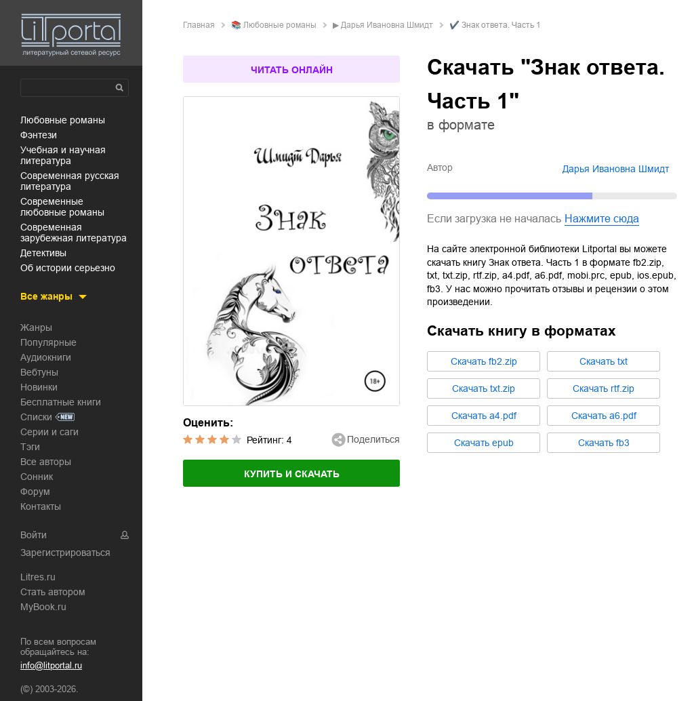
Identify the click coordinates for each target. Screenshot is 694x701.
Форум (35, 491)
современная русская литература (69, 181)
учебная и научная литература (63, 155)
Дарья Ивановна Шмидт (387, 25)
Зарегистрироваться (65, 552)
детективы (43, 252)
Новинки (39, 387)
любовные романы (62, 120)
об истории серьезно (67, 267)
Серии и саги (49, 431)
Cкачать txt (603, 361)
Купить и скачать (292, 473)
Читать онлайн (292, 69)
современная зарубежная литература (73, 232)
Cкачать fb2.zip (484, 361)
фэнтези (38, 134)
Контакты (40, 506)
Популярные (48, 342)
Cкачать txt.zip (483, 388)
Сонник (36, 476)
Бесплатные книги (60, 402)
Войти (33, 534)
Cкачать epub (484, 442)
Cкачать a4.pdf (483, 415)
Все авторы (45, 461)
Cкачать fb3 (604, 442)
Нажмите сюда (602, 218)
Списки (36, 417)
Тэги (30, 446)
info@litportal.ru (51, 665)
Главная (199, 25)
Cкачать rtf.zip (603, 388)
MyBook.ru (43, 606)
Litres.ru (38, 577)
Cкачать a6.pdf (603, 415)
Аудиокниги (45, 357)
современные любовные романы (62, 207)
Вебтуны (39, 372)
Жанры (36, 327)
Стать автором (52, 591)
